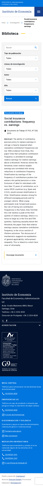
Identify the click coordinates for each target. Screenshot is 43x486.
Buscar (21, 98)
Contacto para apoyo (13, 431)
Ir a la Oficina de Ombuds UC (16, 463)
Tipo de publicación (12, 53)
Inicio (4, 23)
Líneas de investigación (14, 64)
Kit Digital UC (15, 483)
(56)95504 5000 (11, 410)
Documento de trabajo (14, 113)
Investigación (15, 23)
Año (6, 85)
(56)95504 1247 (11, 458)
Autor (6, 75)
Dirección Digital (14, 479)
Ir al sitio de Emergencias (14, 415)
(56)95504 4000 (11, 394)
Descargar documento (21, 255)
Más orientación (11, 436)
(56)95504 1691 (11, 455)
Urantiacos (20, 476)
